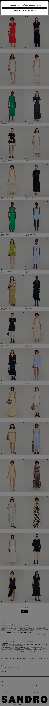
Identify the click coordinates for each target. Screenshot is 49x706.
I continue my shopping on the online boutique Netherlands (24, 10)
